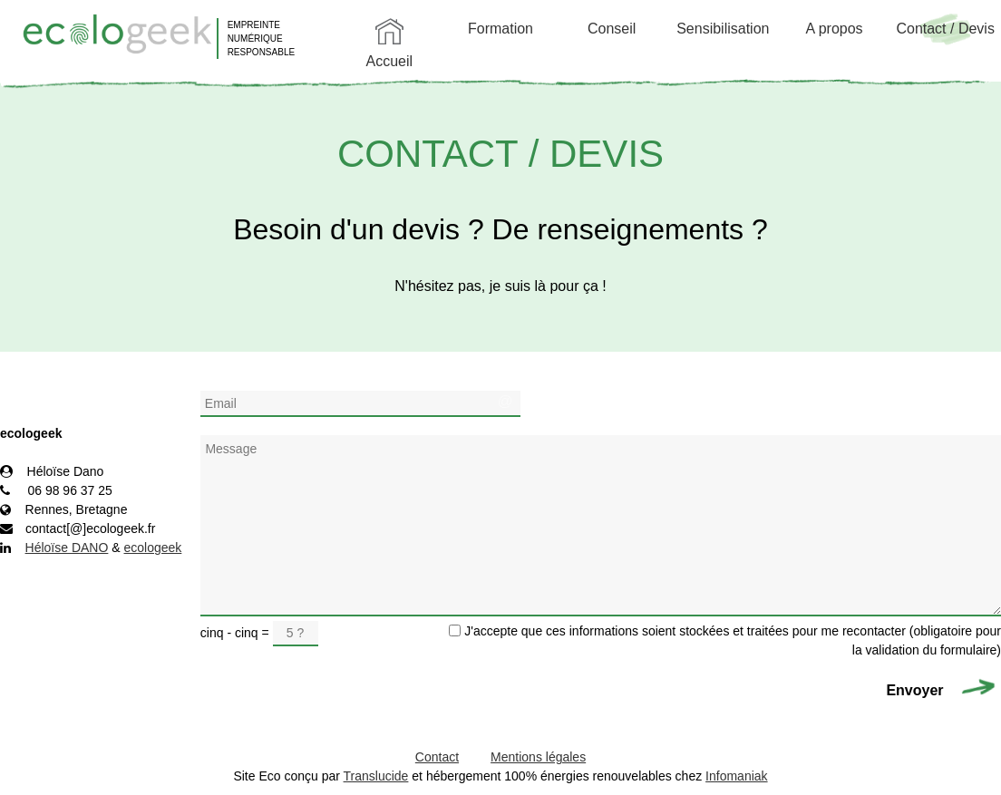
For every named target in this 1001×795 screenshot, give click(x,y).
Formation (500, 28)
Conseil (612, 28)
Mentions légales (538, 757)
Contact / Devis (945, 28)
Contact (437, 757)
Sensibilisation (722, 28)
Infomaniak (736, 776)
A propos (833, 28)
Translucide (376, 776)
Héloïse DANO (67, 547)
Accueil (389, 61)
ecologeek (153, 547)
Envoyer (917, 690)
